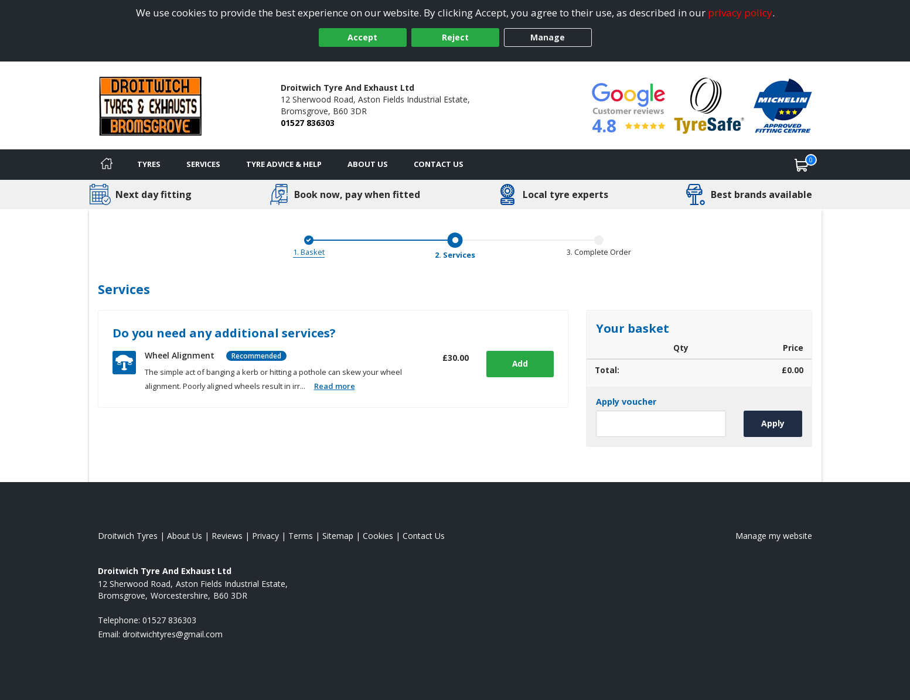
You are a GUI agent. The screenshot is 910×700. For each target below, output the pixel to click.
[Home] (106, 164)
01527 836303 (308, 122)
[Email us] (172, 634)
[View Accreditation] (709, 104)
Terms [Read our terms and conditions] (300, 535)
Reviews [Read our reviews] (227, 535)
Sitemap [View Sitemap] (337, 535)
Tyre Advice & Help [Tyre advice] (284, 164)
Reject (455, 37)
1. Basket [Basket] (309, 252)
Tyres (149, 164)
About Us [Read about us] (184, 535)
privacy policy (740, 12)
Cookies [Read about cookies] (378, 535)
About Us (367, 164)
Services (203, 164)
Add (518, 363)
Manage (547, 37)
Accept (362, 37)
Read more (334, 386)
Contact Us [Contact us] (438, 164)
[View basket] (802, 164)
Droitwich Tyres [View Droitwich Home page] (128, 535)
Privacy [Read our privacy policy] (265, 535)
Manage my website (773, 535)
